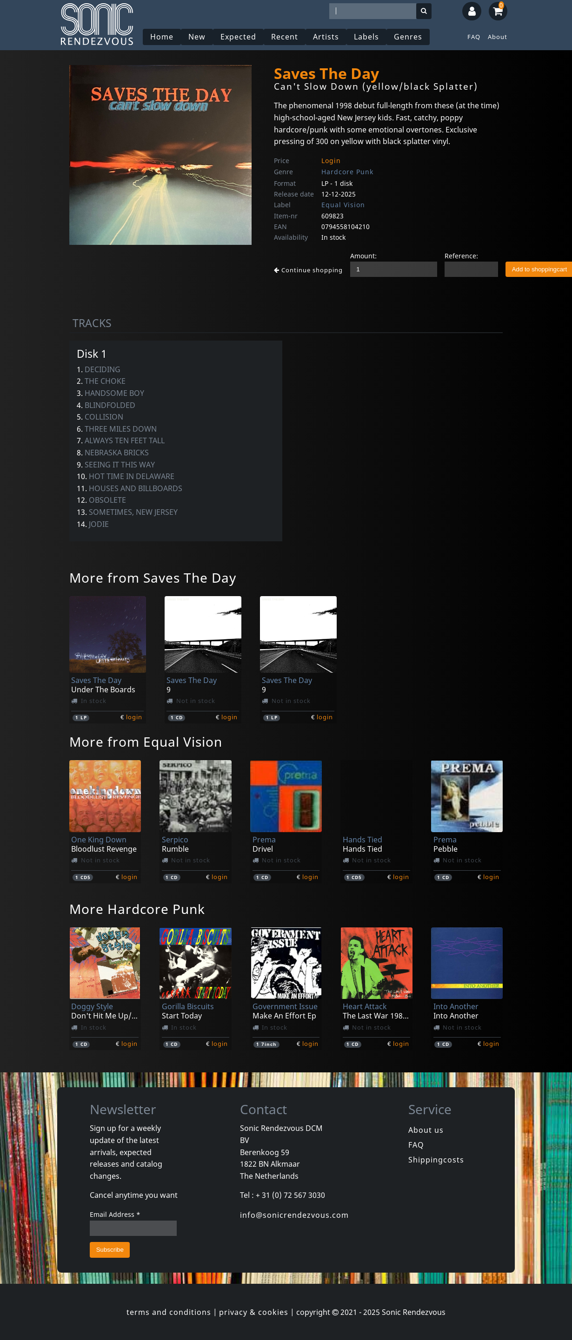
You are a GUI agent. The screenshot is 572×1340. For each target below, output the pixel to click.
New (197, 37)
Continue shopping (308, 270)
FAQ (473, 37)
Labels (366, 37)
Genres (408, 37)
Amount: (363, 255)
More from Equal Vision (145, 741)
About (497, 37)
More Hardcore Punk (137, 909)
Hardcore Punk (347, 171)
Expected (238, 37)
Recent (284, 37)
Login (331, 160)
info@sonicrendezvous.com (294, 1215)
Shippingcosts (436, 1160)
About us (426, 1130)
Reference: (461, 255)
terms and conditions (168, 1312)
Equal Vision (343, 204)
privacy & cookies (253, 1312)
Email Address (115, 1214)
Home (161, 37)
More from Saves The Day (152, 577)
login (134, 717)
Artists (326, 37)
